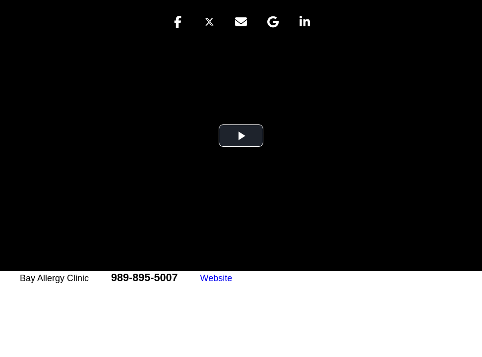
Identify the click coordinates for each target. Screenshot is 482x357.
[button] (177, 22)
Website (216, 278)
